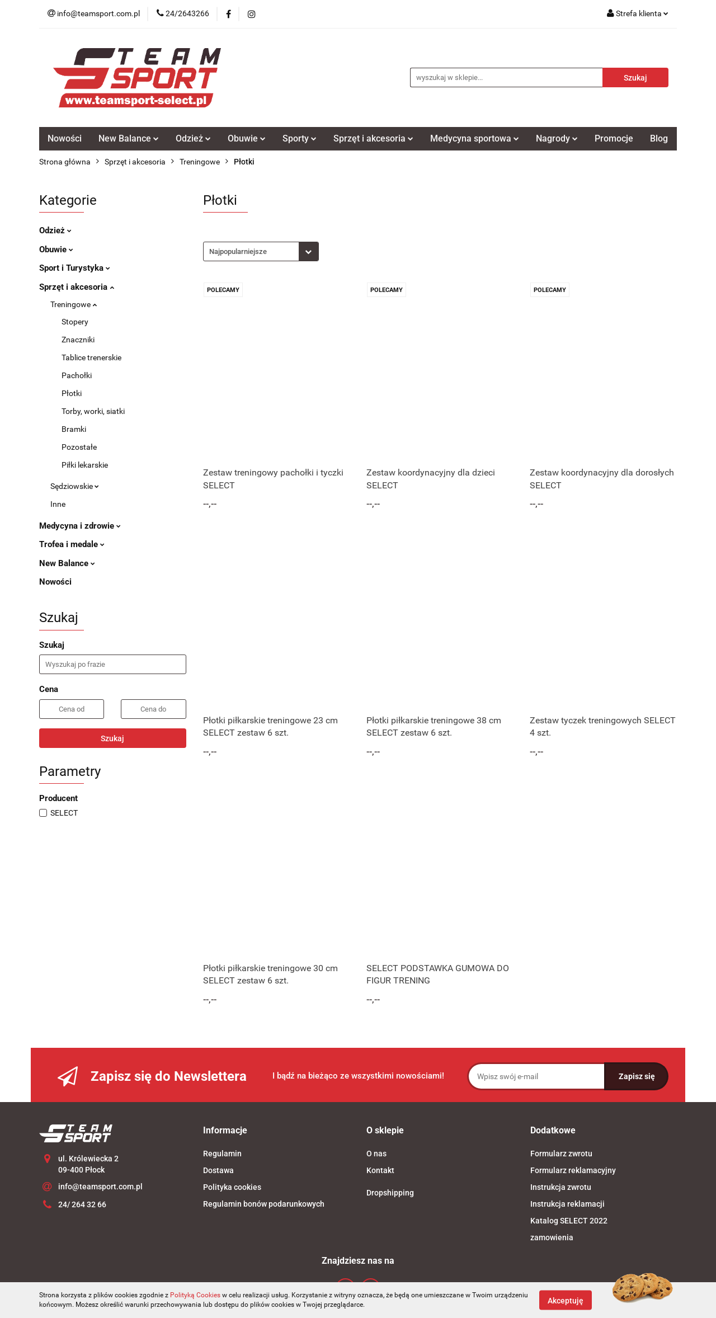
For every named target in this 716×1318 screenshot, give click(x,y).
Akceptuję (565, 1300)
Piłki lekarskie (85, 464)
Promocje (614, 138)
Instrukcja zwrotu (560, 1187)
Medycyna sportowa (474, 138)
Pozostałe (79, 447)
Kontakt (380, 1170)
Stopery (75, 321)
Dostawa (218, 1170)
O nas (376, 1153)
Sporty (299, 138)
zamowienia (551, 1237)
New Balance (128, 138)
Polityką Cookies (195, 1295)
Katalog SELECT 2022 (568, 1220)
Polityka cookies (232, 1187)
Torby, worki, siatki (93, 411)
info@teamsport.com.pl (100, 1186)
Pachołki (77, 375)
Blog (659, 138)
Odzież (193, 138)
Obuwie (247, 138)
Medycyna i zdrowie (80, 526)
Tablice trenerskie (91, 357)
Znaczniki (78, 339)
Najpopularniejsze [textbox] (238, 251)
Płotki (72, 393)
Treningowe (73, 304)
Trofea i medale (72, 544)
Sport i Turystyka (74, 268)
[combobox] (261, 251)
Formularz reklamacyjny (573, 1170)
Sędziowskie (74, 486)
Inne (57, 504)
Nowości (65, 138)
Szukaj (112, 738)
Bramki (74, 429)
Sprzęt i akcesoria (373, 138)
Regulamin (222, 1153)
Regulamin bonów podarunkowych (263, 1203)
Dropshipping (390, 1192)
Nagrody (557, 138)
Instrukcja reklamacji (567, 1203)
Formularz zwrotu (561, 1153)
